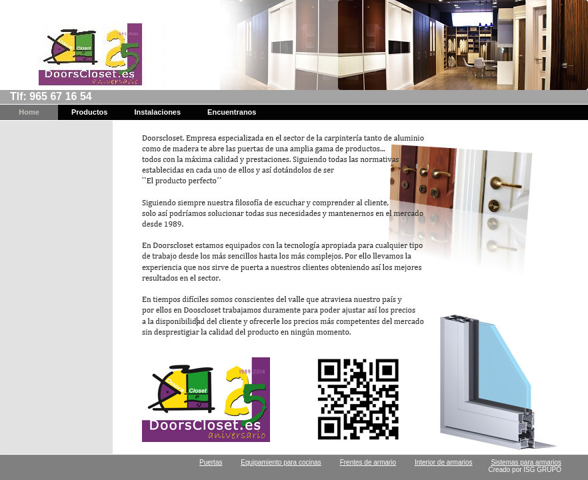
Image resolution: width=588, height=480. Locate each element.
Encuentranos (231, 112)
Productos (89, 112)
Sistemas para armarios (526, 462)
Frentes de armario (368, 462)
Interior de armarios (444, 462)
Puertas (210, 462)
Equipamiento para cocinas (281, 462)
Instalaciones (157, 112)
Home (29, 112)
